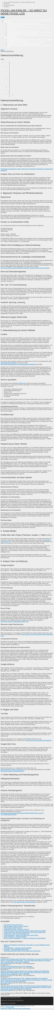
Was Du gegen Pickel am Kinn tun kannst (16, 926)
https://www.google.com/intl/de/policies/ (24, 902)
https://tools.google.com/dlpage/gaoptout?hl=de (14, 621)
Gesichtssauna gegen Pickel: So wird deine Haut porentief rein (22, 951)
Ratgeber (7, 21)
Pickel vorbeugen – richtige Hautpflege (22, 33)
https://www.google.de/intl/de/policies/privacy (39, 740)
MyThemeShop (10, 1007)
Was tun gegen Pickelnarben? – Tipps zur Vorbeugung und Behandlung (25, 938)
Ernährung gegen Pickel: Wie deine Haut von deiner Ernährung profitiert (25, 930)
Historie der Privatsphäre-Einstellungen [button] (32, 169)
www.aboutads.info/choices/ (9, 362)
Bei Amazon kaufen (6, 963)
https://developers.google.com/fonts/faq (12, 769)
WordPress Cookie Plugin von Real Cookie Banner (15, 1008)
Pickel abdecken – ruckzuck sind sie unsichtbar (25, 42)
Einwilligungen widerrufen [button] (8, 1003)
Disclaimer (6, 6)
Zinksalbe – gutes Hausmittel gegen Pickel (23, 44)
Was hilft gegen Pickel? (13, 38)
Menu (3, 17)
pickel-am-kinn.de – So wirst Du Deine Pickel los (24, 12)
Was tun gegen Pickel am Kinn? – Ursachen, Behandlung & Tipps (19, 2)
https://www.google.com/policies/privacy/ (12, 771)
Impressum (6, 3)
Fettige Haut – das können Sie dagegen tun (23, 30)
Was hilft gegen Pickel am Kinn (13, 927)
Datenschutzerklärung (9, 5)
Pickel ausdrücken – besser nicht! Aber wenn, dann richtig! (29, 32)
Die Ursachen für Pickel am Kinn (13, 925)
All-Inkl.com (22, 383)
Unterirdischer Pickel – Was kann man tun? (23, 23)
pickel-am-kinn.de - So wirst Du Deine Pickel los (13, 1006)
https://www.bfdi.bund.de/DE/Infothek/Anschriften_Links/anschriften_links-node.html (25, 268)
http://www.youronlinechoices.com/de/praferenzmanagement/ (18, 364)
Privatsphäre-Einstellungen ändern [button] (11, 169)
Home (2, 50)
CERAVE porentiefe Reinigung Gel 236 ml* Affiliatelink (16, 966)
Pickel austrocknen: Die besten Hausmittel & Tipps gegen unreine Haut (24, 932)
